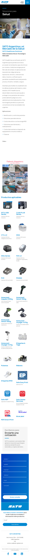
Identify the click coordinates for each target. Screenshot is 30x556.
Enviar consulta (15, 497)
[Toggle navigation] (22, 2)
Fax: (15, 541)
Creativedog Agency (15, 550)
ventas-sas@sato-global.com (15, 543)
